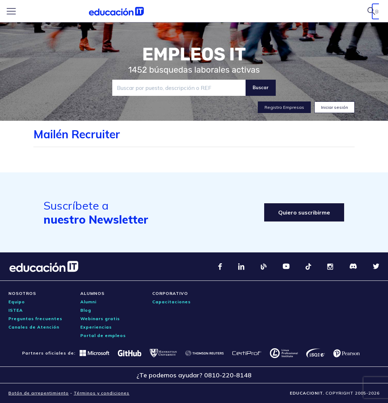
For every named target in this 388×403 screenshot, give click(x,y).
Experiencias (96, 327)
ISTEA (15, 310)
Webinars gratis (100, 318)
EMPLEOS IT (194, 54)
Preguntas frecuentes (35, 318)
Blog (85, 310)
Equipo (16, 301)
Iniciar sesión (334, 107)
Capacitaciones (171, 301)
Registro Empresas (284, 107)
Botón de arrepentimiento (38, 393)
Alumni (88, 301)
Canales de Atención (33, 327)
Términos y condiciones (101, 393)
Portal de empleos (103, 335)
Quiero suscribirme (304, 212)
